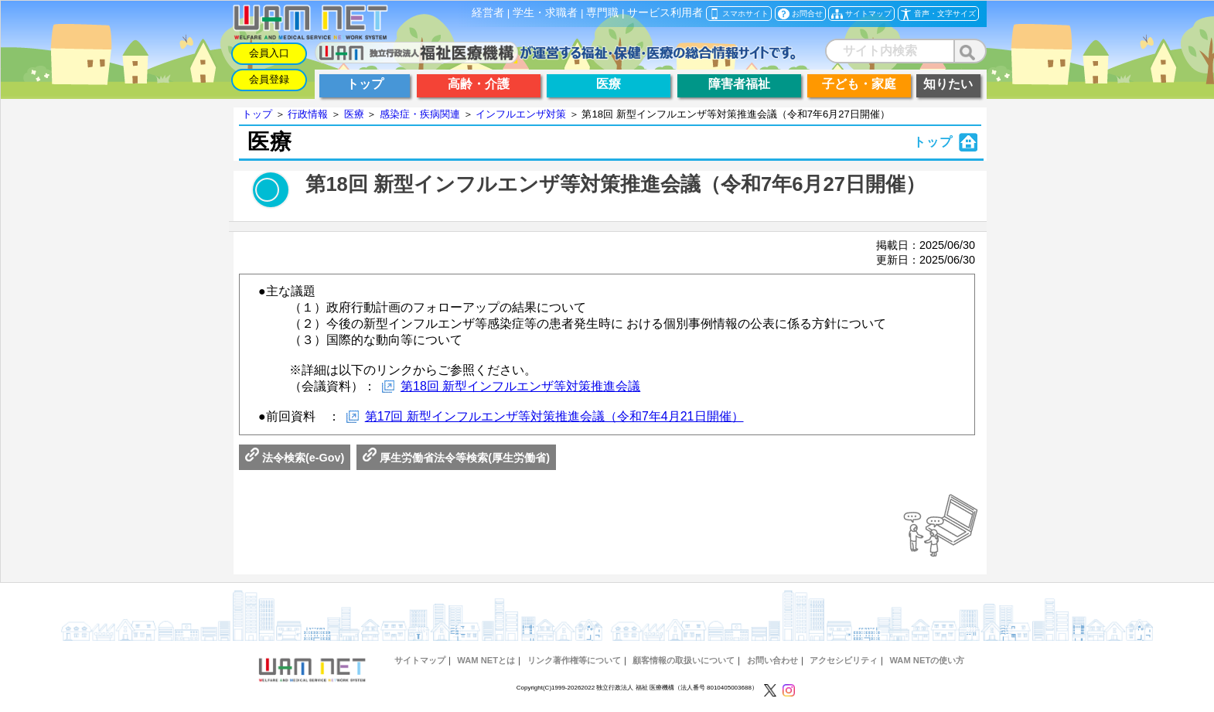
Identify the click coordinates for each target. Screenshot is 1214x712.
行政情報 (308, 114)
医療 (354, 114)
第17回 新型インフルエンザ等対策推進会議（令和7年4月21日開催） (554, 416)
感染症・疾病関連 (420, 114)
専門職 (602, 13)
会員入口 (269, 53)
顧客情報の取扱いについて (684, 660)
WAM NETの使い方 (926, 660)
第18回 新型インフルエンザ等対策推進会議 (520, 386)
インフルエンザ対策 (521, 114)
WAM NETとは (486, 660)
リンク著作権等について (574, 660)
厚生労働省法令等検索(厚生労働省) (456, 457)
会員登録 (269, 79)
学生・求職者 (545, 13)
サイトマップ (419, 660)
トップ (257, 114)
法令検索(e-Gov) (294, 457)
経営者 (488, 13)
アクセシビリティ (844, 660)
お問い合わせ (772, 660)
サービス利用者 (665, 13)
